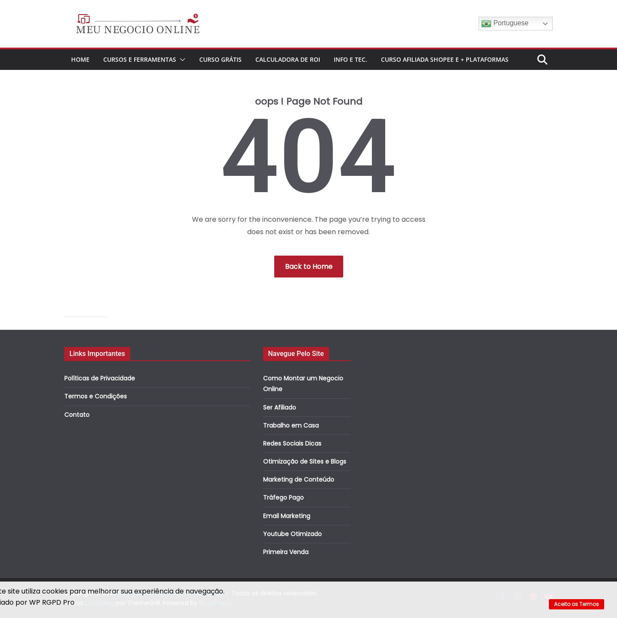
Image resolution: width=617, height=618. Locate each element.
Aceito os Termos (576, 604)
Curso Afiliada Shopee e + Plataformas (445, 59)
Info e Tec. (350, 59)
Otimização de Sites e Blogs (304, 461)
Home (80, 59)
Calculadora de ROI (287, 59)
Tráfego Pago (283, 497)
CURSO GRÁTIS (220, 59)
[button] (181, 60)
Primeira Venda (285, 552)
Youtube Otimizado (292, 534)
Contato (77, 414)
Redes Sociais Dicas (292, 443)
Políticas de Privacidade (99, 378)
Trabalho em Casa (291, 425)
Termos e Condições (95, 396)
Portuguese (504, 23)
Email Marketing (286, 516)
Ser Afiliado (279, 407)
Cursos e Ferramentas (139, 59)
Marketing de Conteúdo (298, 479)
